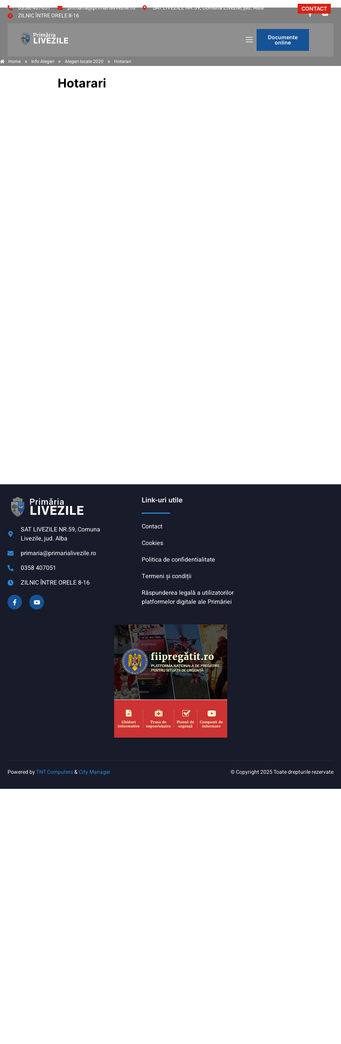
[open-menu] (249, 40)
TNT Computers (54, 772)
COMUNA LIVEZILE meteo (285, 524)
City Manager (94, 772)
